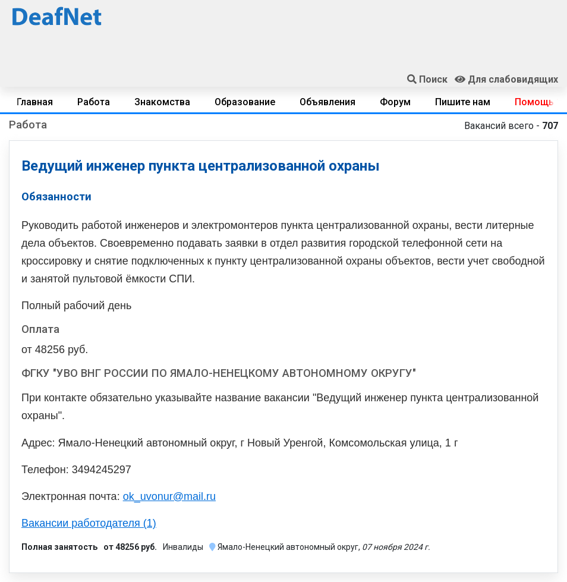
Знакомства (162, 102)
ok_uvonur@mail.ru (169, 496)
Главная (35, 102)
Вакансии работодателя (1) (88, 523)
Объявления (327, 102)
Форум (395, 102)
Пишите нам (462, 102)
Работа (93, 102)
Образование (245, 102)
